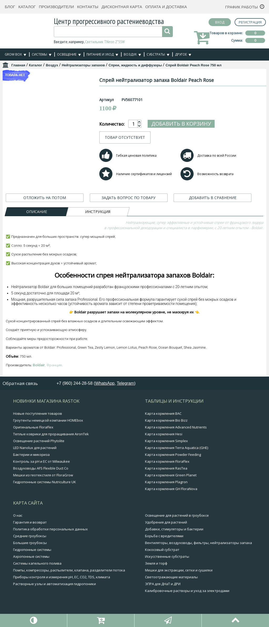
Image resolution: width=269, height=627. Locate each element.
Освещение (66, 54)
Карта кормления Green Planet (170, 475)
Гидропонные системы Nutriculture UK (44, 482)
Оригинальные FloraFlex (33, 427)
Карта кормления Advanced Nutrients (176, 427)
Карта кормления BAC (163, 413)
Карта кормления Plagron (166, 482)
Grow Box (13, 54)
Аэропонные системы (31, 556)
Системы (39, 54)
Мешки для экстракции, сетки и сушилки (179, 570)
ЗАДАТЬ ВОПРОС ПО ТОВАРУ (129, 197)
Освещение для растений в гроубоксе (177, 515)
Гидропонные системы (32, 549)
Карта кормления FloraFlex (167, 461)
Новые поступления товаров (37, 413)
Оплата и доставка (166, 6)
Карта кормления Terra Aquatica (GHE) (176, 447)
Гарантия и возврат (30, 522)
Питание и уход (100, 54)
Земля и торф (156, 563)
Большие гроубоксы (30, 542)
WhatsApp (105, 383)
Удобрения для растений (166, 522)
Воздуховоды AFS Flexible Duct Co (40, 468)
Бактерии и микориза (31, 454)
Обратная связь (20, 383)
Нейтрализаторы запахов (83, 65)
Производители (56, 6)
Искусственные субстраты (167, 556)
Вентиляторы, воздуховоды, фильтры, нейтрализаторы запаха (198, 542)
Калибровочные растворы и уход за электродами (187, 590)
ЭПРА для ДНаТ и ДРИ (162, 583)
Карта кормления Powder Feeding (173, 454)
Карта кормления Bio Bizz (166, 420)
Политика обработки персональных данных (50, 529)
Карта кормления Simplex (166, 440)
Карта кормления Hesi (163, 434)
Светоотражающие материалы (171, 577)
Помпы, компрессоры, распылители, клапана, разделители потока (69, 570)
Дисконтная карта (121, 6)
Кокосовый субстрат (162, 549)
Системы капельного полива (37, 563)
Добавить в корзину (206, 123)
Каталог (27, 6)
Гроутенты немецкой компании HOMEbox (48, 420)
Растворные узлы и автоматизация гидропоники (54, 583)
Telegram (125, 383)
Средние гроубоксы (29, 536)
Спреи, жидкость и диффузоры (135, 65)
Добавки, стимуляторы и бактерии (174, 529)
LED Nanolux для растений (34, 447)
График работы (241, 7)
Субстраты (156, 54)
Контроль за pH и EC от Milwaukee (41, 461)
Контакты (87, 6)
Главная (18, 65)
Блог (10, 6)
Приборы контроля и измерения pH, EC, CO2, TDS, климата (61, 577)
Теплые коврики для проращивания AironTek (51, 434)
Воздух (130, 54)
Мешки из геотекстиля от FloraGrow (43, 475)
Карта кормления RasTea (166, 468)
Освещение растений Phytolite (38, 440)
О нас (17, 515)
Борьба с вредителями (164, 536)
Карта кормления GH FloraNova (171, 488)
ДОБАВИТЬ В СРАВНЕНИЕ (212, 197)
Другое (181, 54)
